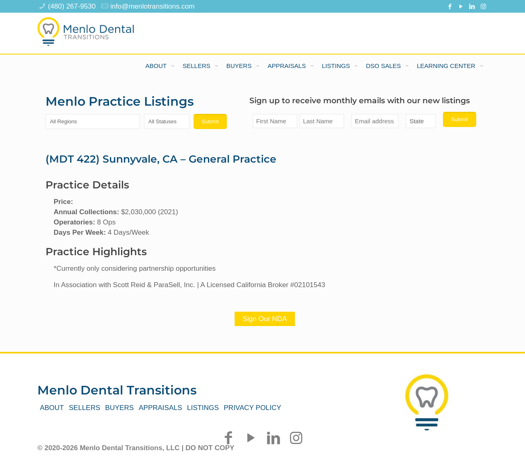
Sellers (84, 408)
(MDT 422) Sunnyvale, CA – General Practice (161, 159)
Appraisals (160, 408)
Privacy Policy (252, 408)
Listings (203, 408)
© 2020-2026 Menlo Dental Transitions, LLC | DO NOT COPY (135, 448)
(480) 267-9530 (72, 6)
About (52, 408)
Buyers (119, 408)
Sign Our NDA (265, 319)
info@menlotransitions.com (152, 6)
